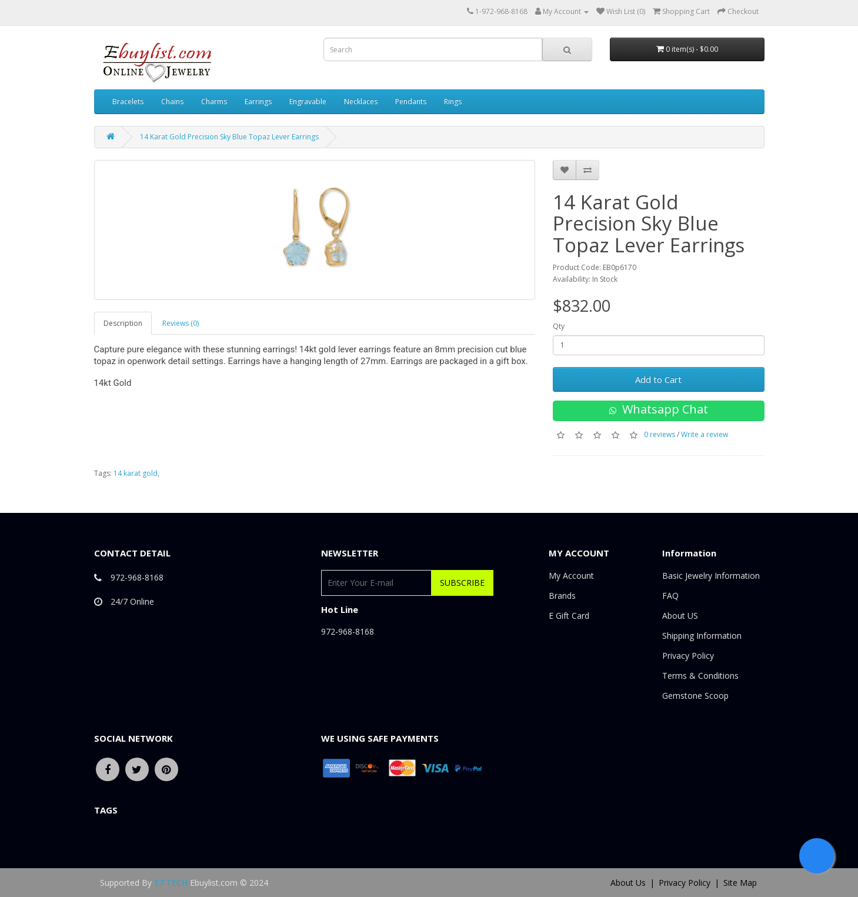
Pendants (410, 101)
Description (123, 323)
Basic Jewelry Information (711, 575)
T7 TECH (171, 882)
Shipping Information (702, 635)
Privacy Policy (688, 655)
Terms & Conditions (700, 675)
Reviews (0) (180, 323)
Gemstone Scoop (695, 695)
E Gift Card (569, 615)
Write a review (704, 434)
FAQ (670, 595)
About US (680, 615)
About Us (628, 882)
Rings (453, 101)
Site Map (740, 882)
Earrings (258, 101)
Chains (172, 101)
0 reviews (659, 434)
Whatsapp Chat (658, 409)
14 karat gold (135, 473)
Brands (562, 595)
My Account (571, 575)
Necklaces (361, 101)
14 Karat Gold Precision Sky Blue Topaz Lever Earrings (229, 137)
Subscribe (462, 582)
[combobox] (433, 49)
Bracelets (127, 101)
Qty (559, 326)
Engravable (307, 101)
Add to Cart (658, 379)
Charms (214, 101)
